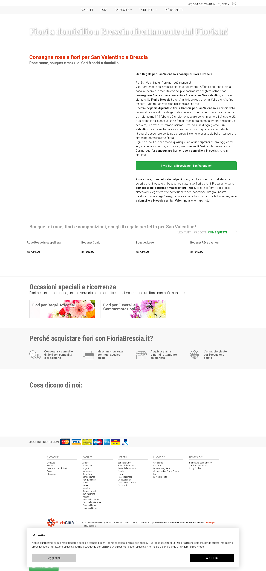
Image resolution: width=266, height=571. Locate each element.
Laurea (85, 482)
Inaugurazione (89, 480)
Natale (85, 485)
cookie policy (140, 542)
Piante (50, 465)
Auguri (85, 468)
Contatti (157, 465)
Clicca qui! (210, 522)
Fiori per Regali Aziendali (54, 305)
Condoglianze (88, 477)
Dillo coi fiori (123, 485)
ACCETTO (212, 558)
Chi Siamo (158, 463)
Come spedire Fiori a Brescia (166, 471)
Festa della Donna (90, 499)
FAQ (155, 474)
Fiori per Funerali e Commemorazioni (119, 307)
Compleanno (88, 474)
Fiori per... (147, 10)
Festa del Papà (89, 505)
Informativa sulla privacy (200, 463)
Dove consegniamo (162, 468)
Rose (104, 10)
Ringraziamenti (89, 491)
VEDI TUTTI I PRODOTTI (207, 232)
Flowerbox (51, 474)
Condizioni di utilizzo (198, 465)
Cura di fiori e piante (127, 482)
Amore (85, 463)
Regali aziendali (125, 477)
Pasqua (85, 497)
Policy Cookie (195, 468)
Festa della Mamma (91, 502)
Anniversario (88, 465)
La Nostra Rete (160, 477)
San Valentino (88, 494)
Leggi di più (54, 558)
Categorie (123, 10)
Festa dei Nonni (89, 508)
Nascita (86, 488)
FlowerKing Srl (101, 522)
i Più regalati (174, 10)
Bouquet (87, 10)
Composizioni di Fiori (57, 468)
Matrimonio (87, 471)
